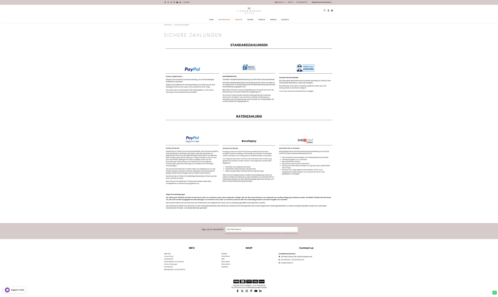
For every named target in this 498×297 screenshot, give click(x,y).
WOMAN (224, 254)
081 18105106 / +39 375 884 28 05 (292, 260)
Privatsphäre (168, 267)
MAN (222, 259)
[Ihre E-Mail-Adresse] (260, 229)
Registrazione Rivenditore (321, 2)
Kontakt (186, 2)
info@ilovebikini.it (287, 263)
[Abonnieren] (296, 229)
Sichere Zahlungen (170, 264)
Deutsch (280, 2)
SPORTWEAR (225, 256)
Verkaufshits (225, 264)
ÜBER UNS (167, 254)
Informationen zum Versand (174, 262)
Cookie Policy (168, 256)
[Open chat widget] (14, 290)
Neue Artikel (225, 262)
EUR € (291, 2)
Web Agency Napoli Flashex (257, 287)
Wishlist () (301, 2)
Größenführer (168, 259)
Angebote (224, 267)
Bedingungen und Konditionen (174, 269)
